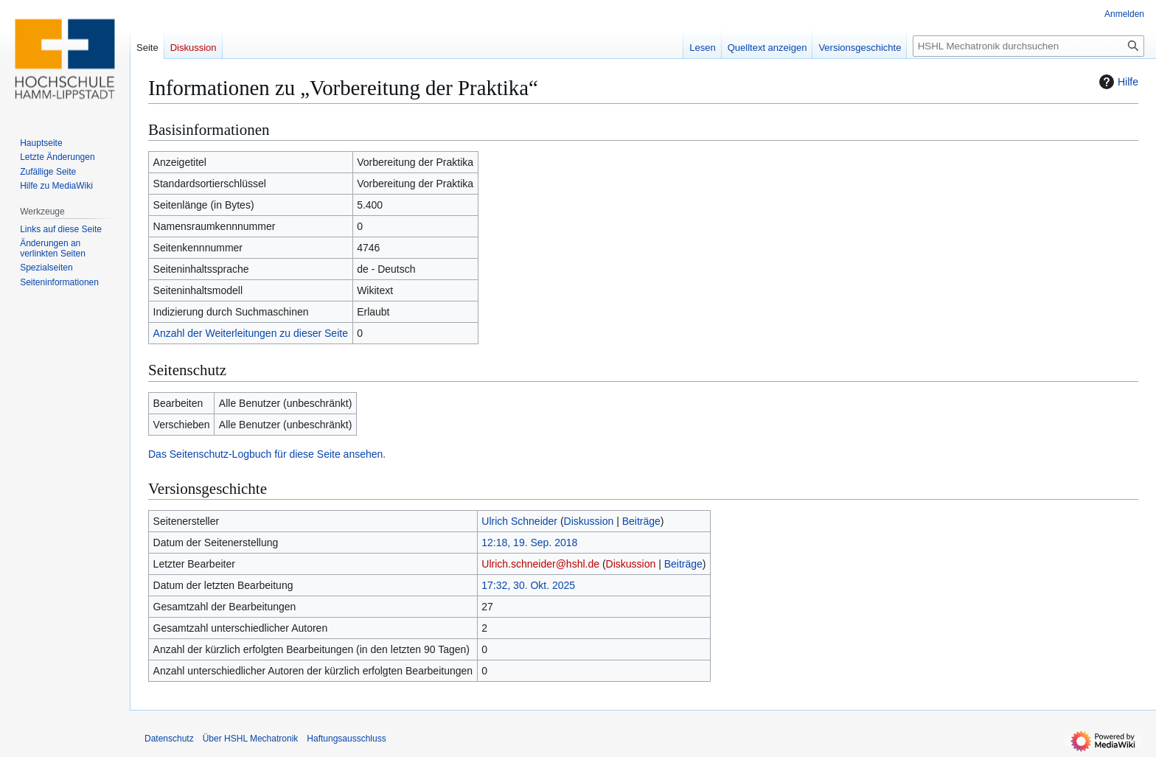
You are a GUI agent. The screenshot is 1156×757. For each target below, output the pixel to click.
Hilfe (1117, 81)
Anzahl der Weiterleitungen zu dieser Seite (250, 333)
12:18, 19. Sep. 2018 (529, 542)
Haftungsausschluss (346, 738)
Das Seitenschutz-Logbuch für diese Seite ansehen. (267, 454)
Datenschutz (169, 738)
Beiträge (641, 521)
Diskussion (589, 521)
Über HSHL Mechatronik (251, 738)
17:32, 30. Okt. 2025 (528, 585)
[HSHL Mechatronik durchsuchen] (1028, 46)
